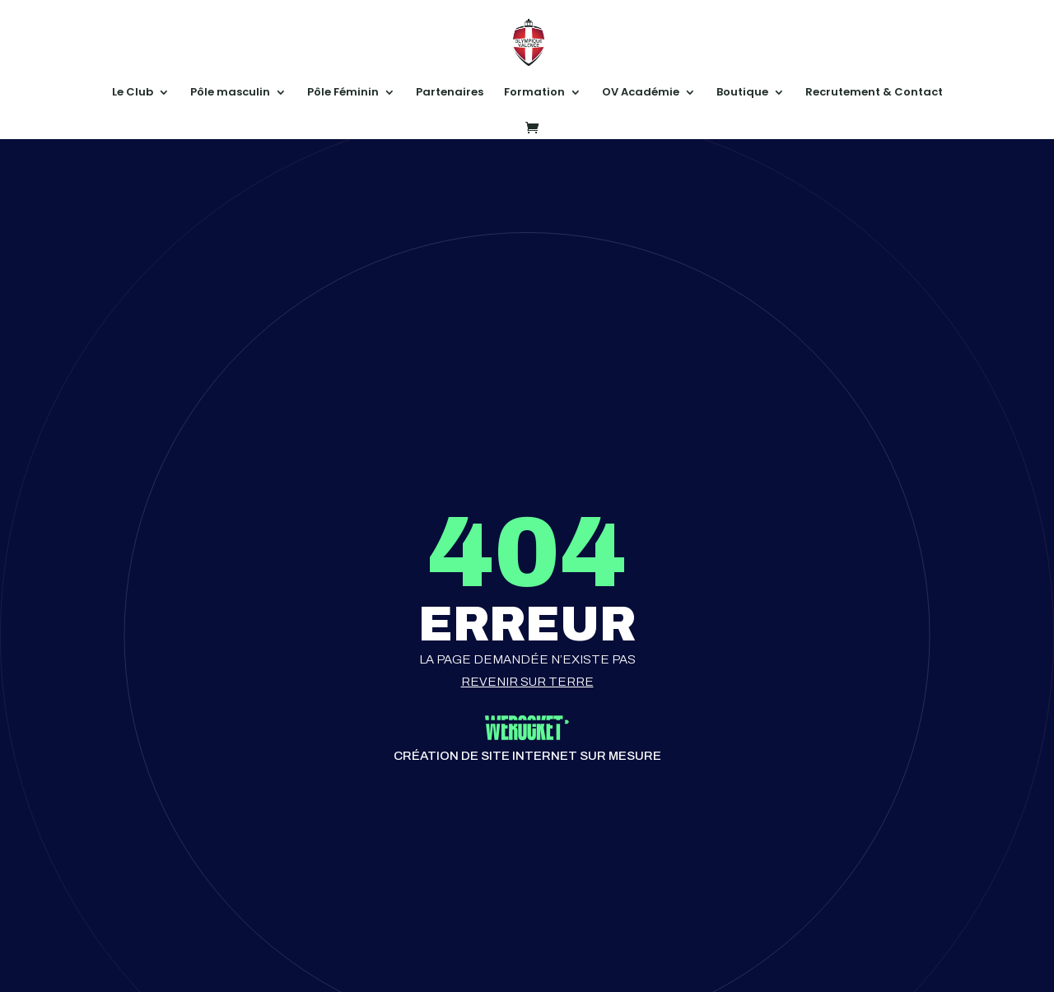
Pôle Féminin (343, 93)
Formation (534, 93)
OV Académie (640, 93)
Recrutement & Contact (874, 93)
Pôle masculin (230, 93)
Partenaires (449, 93)
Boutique (742, 93)
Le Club (132, 93)
